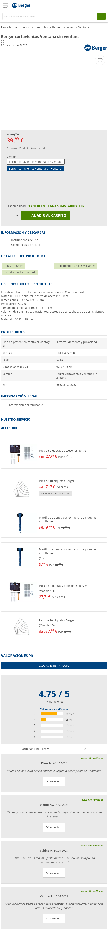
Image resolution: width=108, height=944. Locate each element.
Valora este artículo (54, 665)
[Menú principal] (5, 5)
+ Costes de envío (37, 148)
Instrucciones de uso (24, 240)
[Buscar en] (50, 16)
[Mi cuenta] (94, 5)
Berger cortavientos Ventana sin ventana (35, 168)
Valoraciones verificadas (54, 709)
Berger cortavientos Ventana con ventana (35, 161)
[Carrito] (102, 5)
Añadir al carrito (45, 215)
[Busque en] (101, 16)
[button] (54, 454)
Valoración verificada (91, 758)
